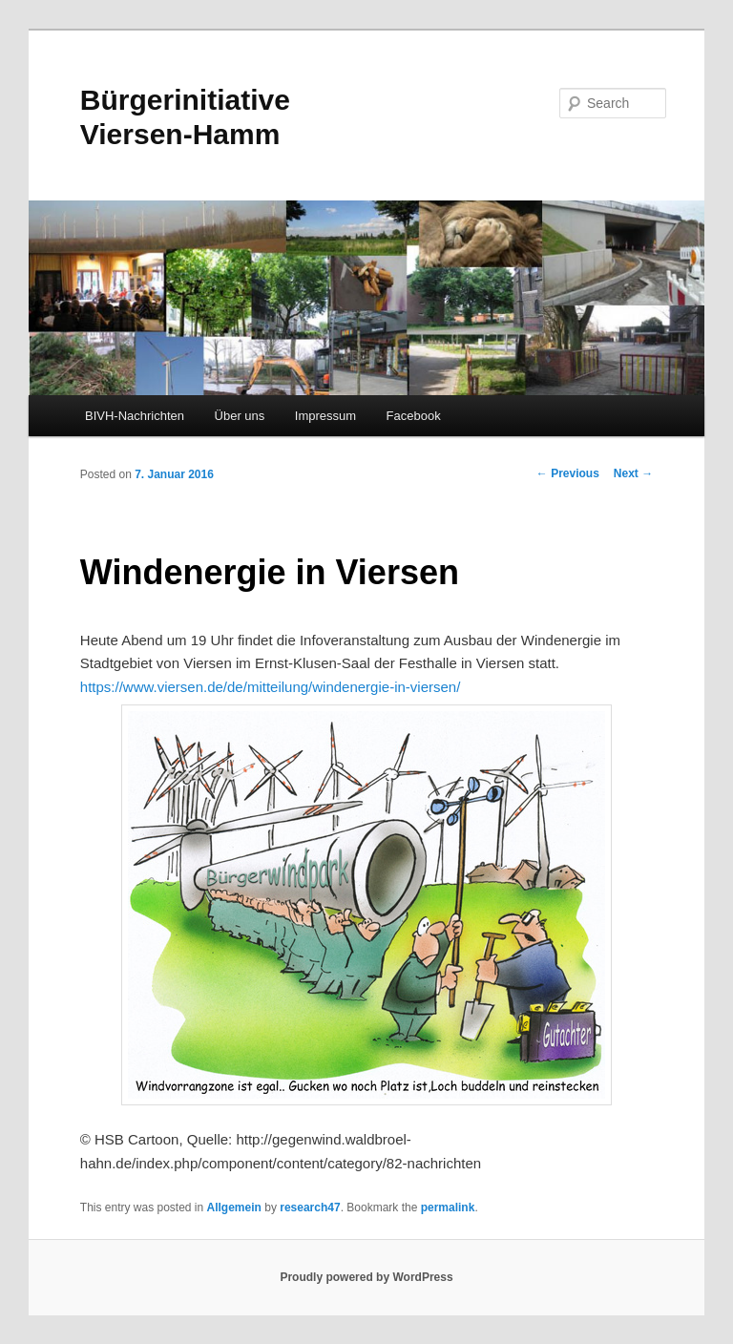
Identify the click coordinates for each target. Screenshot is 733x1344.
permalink (448, 1207)
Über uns (240, 416)
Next (633, 473)
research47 (310, 1207)
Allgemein (234, 1207)
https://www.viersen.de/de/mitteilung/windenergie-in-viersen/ (270, 687)
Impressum (325, 416)
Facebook (414, 416)
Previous (567, 473)
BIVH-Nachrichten (134, 416)
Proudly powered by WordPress (366, 1277)
